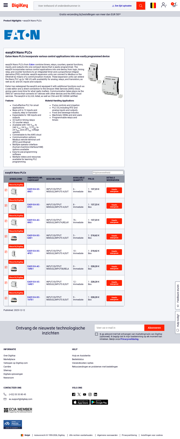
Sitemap (7, 370)
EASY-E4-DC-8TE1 (33, 205)
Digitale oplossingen (13, 374)
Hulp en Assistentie (81, 355)
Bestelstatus (78, 359)
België (25, 435)
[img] (20, 6)
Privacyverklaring (129, 339)
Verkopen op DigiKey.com (16, 363)
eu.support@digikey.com (18, 399)
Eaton (32, 64)
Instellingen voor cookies (152, 435)
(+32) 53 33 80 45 (15, 394)
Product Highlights (12, 20)
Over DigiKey (9, 355)
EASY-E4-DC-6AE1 (33, 236)
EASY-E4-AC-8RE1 (33, 221)
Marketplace (9, 359)
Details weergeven (114, 190)
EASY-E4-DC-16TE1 (33, 298)
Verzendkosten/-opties (82, 363)
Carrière (7, 366)
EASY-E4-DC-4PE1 (33, 252)
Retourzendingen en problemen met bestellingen (95, 366)
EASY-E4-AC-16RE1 (33, 267)
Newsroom (9, 378)
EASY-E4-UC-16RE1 (33, 283)
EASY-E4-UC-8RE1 (33, 190)
